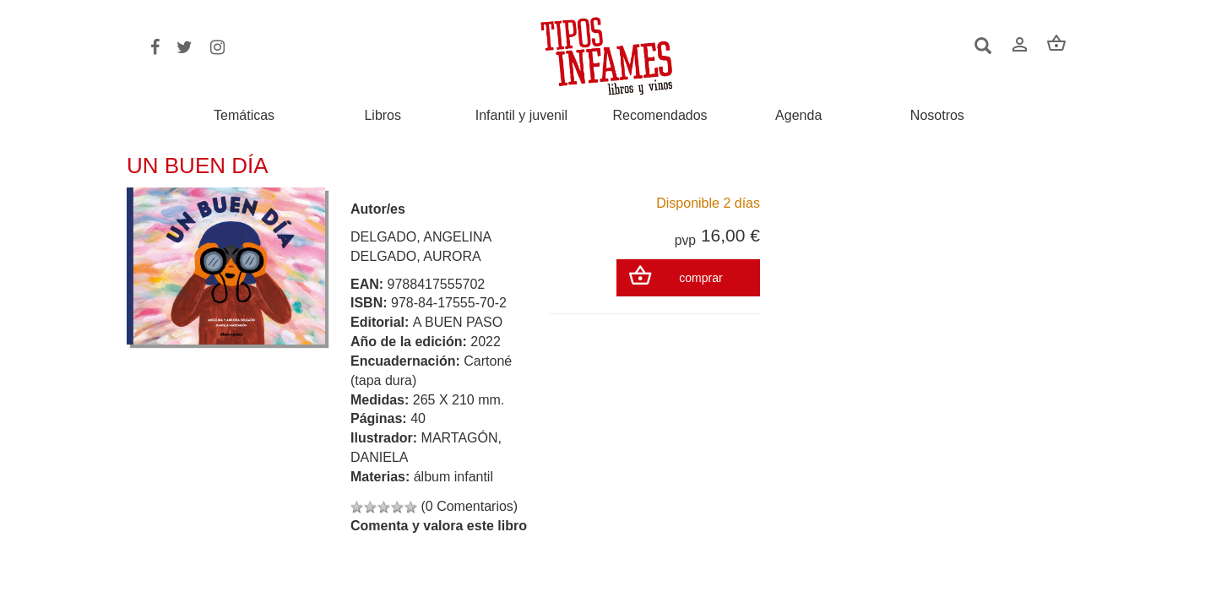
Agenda (798, 115)
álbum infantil (453, 477)
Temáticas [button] (244, 115)
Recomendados (660, 115)
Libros (382, 115)
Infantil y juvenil (521, 115)
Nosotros (937, 115)
